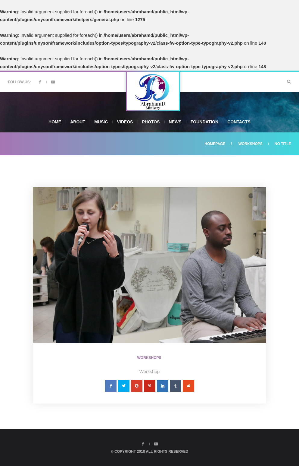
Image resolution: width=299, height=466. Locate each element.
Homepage (214, 144)
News (175, 121)
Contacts (239, 121)
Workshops (250, 144)
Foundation (204, 121)
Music (101, 121)
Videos (125, 121)
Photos (151, 121)
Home (54, 121)
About (77, 121)
